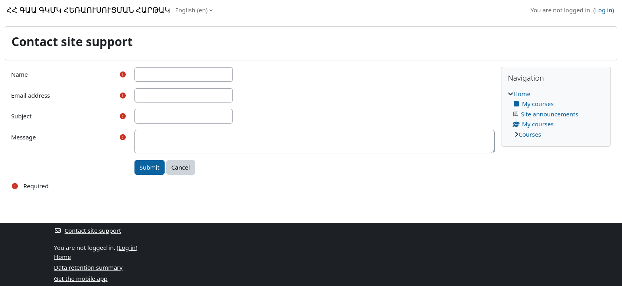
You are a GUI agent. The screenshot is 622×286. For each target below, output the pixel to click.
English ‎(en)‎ (191, 10)
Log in (603, 10)
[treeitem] (556, 114)
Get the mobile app (81, 278)
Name (19, 74)
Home (521, 94)
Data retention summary (88, 267)
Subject (21, 116)
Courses (529, 134)
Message (23, 137)
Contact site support (87, 230)
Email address (30, 95)
